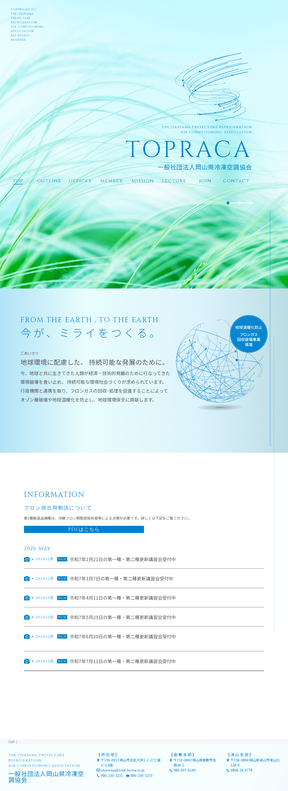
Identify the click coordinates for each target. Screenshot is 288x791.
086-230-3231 (112, 775)
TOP (11, 742)
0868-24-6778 (241, 770)
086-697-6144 (185, 770)
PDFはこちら (84, 529)
